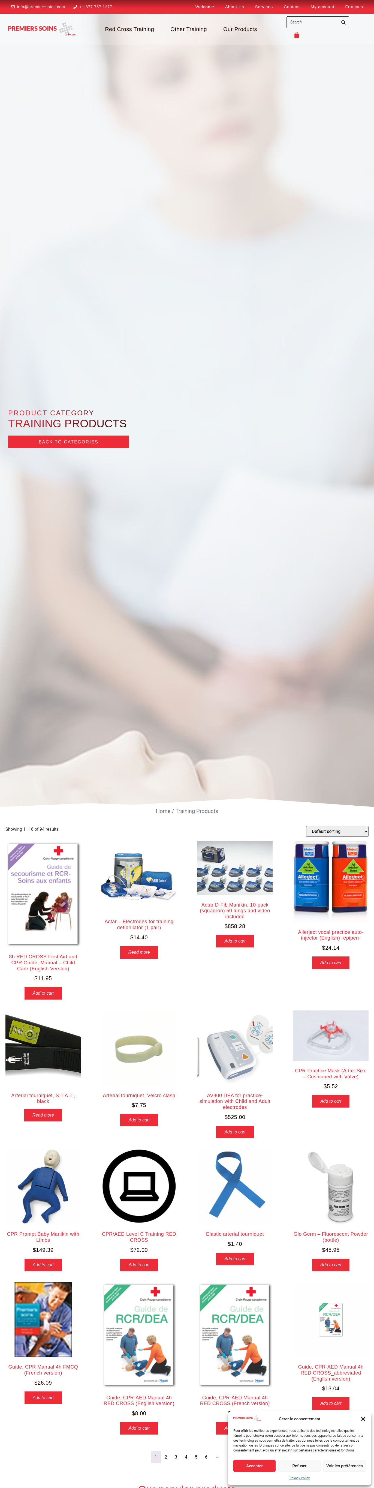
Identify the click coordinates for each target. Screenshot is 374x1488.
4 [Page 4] (186, 1457)
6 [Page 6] (206, 1457)
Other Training (188, 29)
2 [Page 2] (166, 1457)
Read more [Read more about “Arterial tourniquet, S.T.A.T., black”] (43, 1115)
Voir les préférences (344, 1465)
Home (163, 811)
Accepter (254, 1465)
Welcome (204, 6)
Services (264, 6)
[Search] (343, 22)
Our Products (240, 29)
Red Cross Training (129, 29)
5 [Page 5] (196, 1457)
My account (322, 6)
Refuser (299, 1465)
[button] (363, 1419)
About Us (234, 6)
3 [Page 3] (176, 1457)
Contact (292, 6)
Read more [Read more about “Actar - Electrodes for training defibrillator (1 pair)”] (139, 952)
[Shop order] (337, 831)
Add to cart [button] (43, 993)
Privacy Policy (299, 1478)
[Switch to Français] (354, 7)
